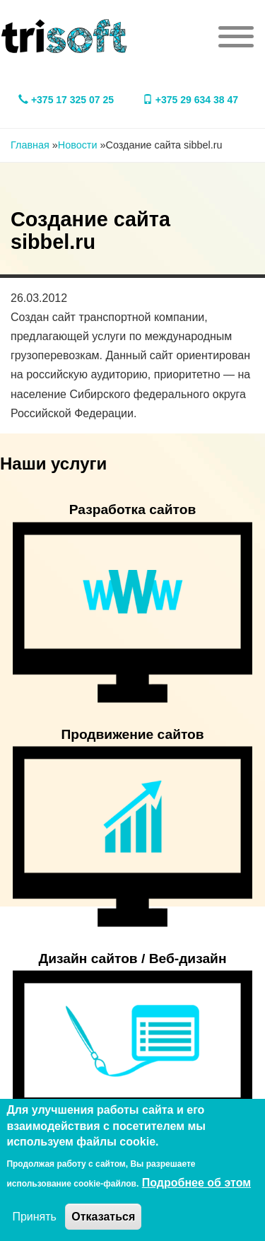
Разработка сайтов (132, 509)
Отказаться (103, 1217)
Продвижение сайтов (132, 734)
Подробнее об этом (196, 1183)
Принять (34, 1217)
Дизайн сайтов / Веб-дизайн (133, 958)
